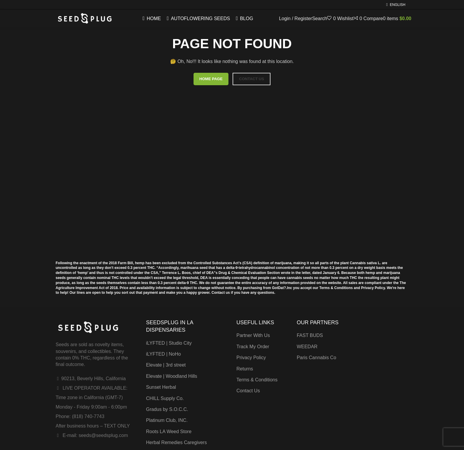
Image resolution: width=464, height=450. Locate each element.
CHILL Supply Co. (165, 398)
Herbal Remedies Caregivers (176, 442)
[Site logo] (85, 18)
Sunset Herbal (161, 387)
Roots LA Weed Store (169, 431)
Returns (244, 368)
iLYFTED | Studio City (169, 343)
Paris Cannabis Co (316, 357)
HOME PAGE (211, 79)
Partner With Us (253, 335)
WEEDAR (307, 346)
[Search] (319, 18)
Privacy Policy (251, 357)
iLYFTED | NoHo (163, 354)
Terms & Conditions (257, 379)
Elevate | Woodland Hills (171, 376)
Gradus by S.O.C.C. (167, 409)
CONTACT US (251, 79)
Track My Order (252, 346)
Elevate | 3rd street (166, 364)
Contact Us (248, 390)
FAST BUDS (310, 335)
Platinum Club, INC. (167, 420)
